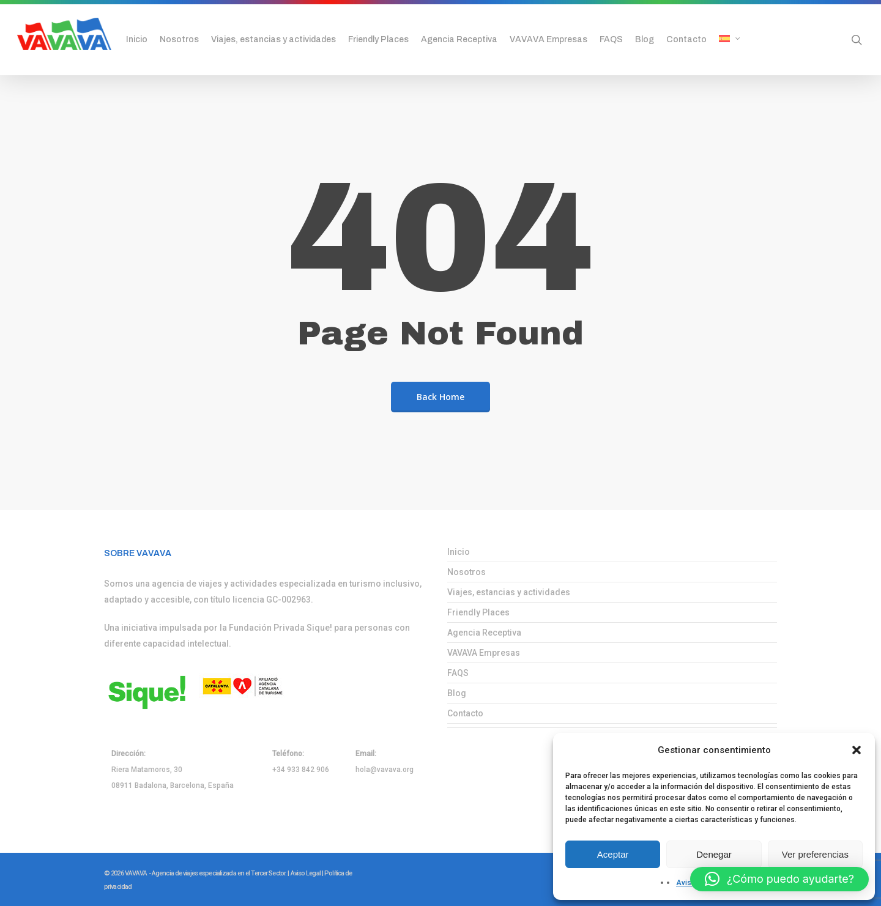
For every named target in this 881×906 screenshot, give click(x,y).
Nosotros (466, 572)
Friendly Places (478, 612)
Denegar (714, 854)
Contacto (465, 713)
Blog (456, 693)
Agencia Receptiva (484, 632)
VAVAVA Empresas (483, 653)
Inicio (458, 552)
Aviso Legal (306, 873)
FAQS (458, 673)
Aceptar (613, 854)
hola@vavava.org (384, 769)
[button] (856, 750)
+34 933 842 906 (300, 769)
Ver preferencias (815, 854)
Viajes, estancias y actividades (508, 592)
